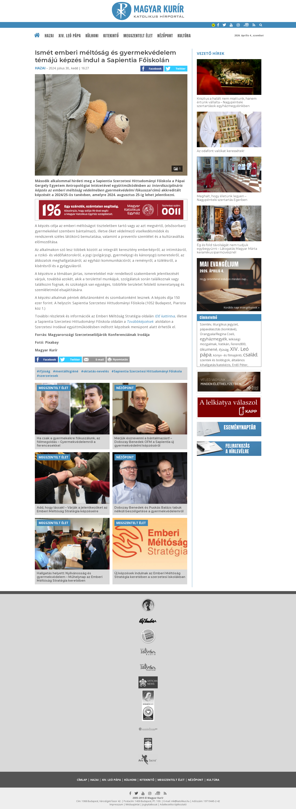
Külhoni (92, 36)
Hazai (49, 36)
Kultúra (184, 36)
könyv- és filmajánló (227, 355)
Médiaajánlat (133, 804)
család (250, 354)
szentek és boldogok (215, 360)
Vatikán (223, 344)
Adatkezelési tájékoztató (173, 804)
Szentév (205, 324)
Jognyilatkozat (149, 804)
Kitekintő (111, 36)
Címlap (82, 780)
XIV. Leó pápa (70, 36)
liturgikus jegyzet (225, 324)
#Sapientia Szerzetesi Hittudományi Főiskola (147, 371)
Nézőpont (165, 36)
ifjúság (224, 350)
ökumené (208, 349)
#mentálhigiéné (65, 371)
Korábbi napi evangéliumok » (241, 307)
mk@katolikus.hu (180, 801)
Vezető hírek (210, 53)
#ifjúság (43, 371)
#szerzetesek (47, 376)
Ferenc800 (238, 344)
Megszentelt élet (138, 36)
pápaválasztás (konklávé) (218, 329)
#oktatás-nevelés (95, 371)
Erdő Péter (239, 365)
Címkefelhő (208, 317)
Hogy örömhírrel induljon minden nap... (224, 270)
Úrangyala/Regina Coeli (217, 334)
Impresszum (116, 804)
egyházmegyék (213, 339)
